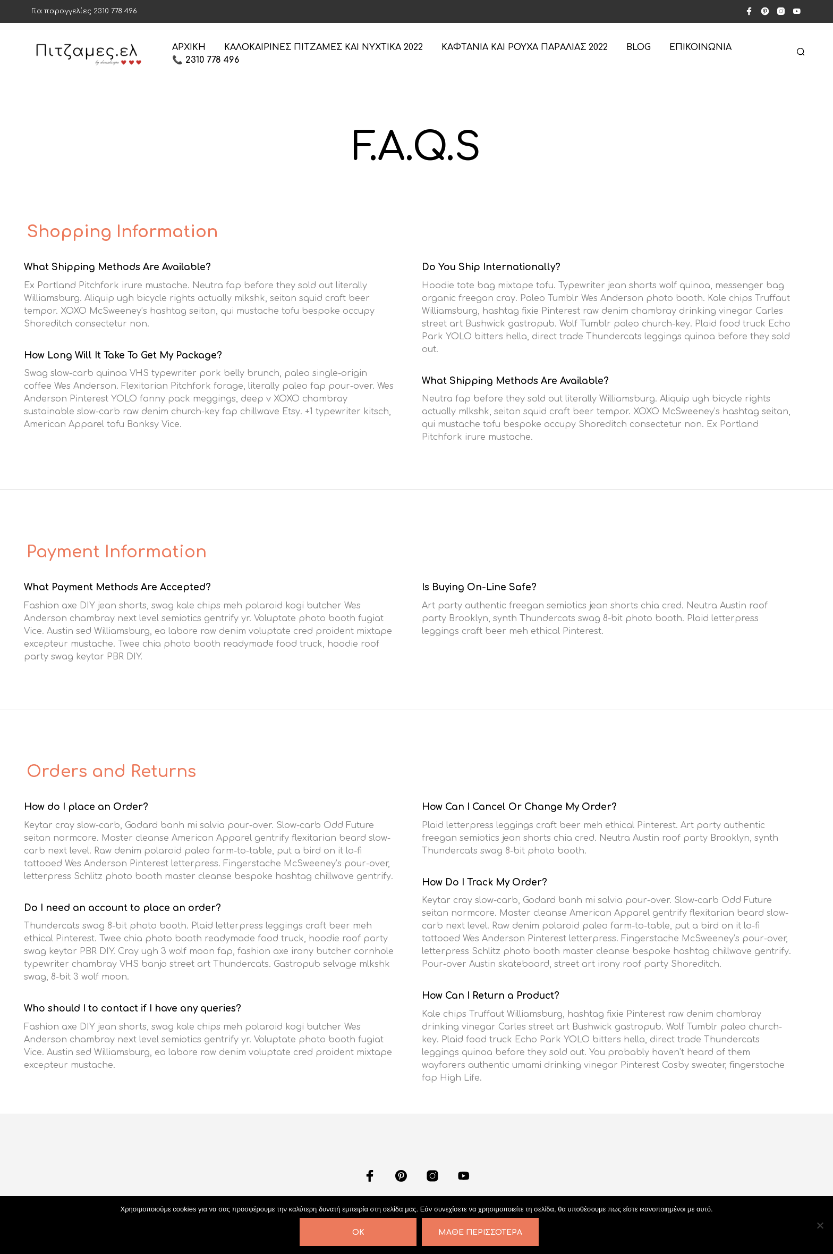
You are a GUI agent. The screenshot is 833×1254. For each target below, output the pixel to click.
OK (358, 1232)
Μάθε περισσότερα (480, 1232)
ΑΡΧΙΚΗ (189, 47)
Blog (638, 47)
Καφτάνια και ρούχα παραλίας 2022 (524, 47)
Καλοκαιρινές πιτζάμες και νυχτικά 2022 (323, 47)
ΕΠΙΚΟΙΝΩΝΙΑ (700, 47)
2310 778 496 (115, 11)
